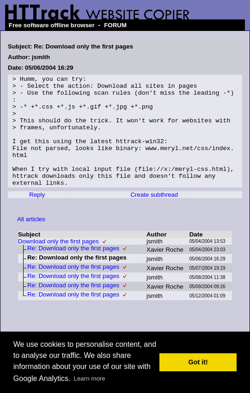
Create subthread (154, 216)
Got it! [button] (198, 362)
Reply (37, 216)
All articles (31, 241)
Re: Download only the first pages (73, 270)
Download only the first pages (58, 263)
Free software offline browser (52, 25)
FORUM (115, 25)
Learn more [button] (89, 378)
